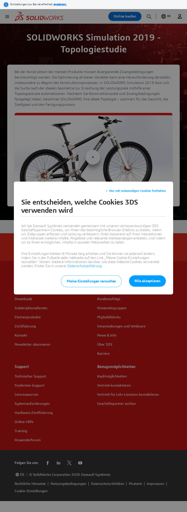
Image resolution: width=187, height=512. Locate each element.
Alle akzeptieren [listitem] (147, 281)
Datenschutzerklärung (84, 266)
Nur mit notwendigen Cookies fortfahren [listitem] (137, 191)
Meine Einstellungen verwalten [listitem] (91, 281)
